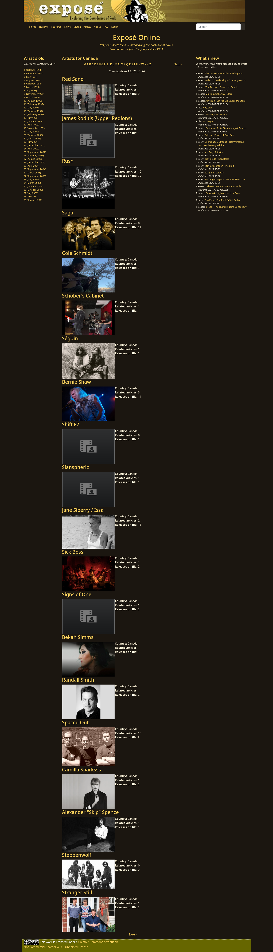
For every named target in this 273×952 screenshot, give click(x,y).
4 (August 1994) (32, 80)
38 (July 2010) (31, 196)
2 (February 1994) (33, 73)
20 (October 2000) (33, 135)
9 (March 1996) (32, 97)
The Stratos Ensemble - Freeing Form (224, 73)
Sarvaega (208, 121)
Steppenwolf (76, 855)
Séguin (70, 338)
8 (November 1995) (34, 93)
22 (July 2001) (31, 141)
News (67, 26)
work (49, 942)
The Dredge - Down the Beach (221, 87)
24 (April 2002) (31, 148)
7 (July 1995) (30, 90)
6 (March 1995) (32, 87)
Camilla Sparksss (81, 769)
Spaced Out (75, 722)
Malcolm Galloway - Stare (218, 93)
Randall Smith (78, 679)
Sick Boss (72, 551)
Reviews (44, 26)
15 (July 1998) (31, 117)
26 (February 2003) (34, 155)
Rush (67, 160)
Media (77, 26)
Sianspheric (75, 467)
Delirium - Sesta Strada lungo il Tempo (225, 128)
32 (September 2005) (35, 176)
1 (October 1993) (32, 69)
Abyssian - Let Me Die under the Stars (225, 100)
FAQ (106, 26)
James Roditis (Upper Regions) (97, 118)
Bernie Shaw (76, 382)
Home (32, 26)
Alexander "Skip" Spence (90, 812)
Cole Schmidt (77, 253)
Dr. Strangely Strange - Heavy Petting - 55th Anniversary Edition (221, 143)
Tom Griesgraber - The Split (219, 165)
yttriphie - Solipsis (214, 172)
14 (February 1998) (34, 114)
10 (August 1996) (33, 100)
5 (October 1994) (32, 83)
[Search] (218, 26)
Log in (114, 26)
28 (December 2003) (34, 162)
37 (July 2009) (31, 193)
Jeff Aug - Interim (214, 152)
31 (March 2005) (32, 172)
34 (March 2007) (32, 182)
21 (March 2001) (32, 138)
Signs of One (76, 594)
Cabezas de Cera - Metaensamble (223, 186)
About (97, 26)
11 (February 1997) (34, 104)
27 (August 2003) (33, 158)
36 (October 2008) (33, 189)
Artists (87, 26)
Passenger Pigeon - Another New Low (225, 179)
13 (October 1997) (33, 111)
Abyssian (207, 107)
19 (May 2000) (31, 131)
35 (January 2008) (33, 186)
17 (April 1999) (31, 124)
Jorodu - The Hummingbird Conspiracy (225, 206)
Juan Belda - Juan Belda (217, 158)
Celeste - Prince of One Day (219, 135)
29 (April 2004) (31, 165)
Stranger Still (77, 892)
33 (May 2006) (31, 179)
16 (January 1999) (33, 121)
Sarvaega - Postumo (216, 114)
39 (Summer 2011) (33, 200)
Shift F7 (70, 424)
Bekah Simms (77, 637)
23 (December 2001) (34, 145)
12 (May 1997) (31, 107)
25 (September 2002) (35, 152)
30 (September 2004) (35, 169)
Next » (178, 64)
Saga (67, 212)
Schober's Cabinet (83, 295)
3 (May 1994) (30, 76)
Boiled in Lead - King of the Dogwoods (225, 80)
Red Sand (73, 79)
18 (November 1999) (34, 128)
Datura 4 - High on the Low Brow (222, 193)
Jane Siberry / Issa (82, 510)
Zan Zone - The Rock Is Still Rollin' (222, 200)
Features (56, 26)
